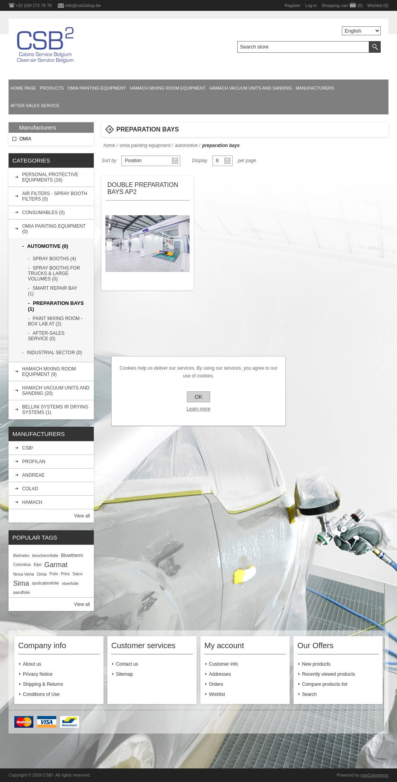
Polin (53, 574)
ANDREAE (33, 475)
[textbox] (303, 47)
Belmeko (21, 555)
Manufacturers (315, 88)
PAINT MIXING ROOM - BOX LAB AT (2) (55, 321)
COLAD (30, 488)
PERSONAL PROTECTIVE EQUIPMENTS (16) (50, 177)
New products (316, 664)
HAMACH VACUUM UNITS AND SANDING (250, 88)
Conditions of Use (41, 694)
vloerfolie (70, 583)
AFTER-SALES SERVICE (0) (46, 335)
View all (82, 516)
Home (109, 145)
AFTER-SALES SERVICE (34, 105)
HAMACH (32, 502)
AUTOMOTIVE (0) (47, 246)
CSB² (27, 448)
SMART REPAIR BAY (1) (52, 290)
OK (198, 397)
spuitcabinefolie (45, 583)
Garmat (55, 565)
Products (52, 88)
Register (292, 5)
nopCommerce (374, 775)
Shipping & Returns (43, 684)
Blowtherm (72, 555)
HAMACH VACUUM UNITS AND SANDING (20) (56, 390)
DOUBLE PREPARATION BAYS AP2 (142, 188)
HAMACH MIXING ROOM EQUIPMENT (168, 88)
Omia (41, 574)
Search (309, 694)
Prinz (65, 574)
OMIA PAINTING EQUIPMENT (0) (54, 228)
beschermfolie (45, 555)
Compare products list (324, 684)
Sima (21, 583)
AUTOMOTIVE (186, 145)
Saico (77, 574)
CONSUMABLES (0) (43, 212)
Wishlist (217, 694)
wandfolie (21, 592)
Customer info (223, 664)
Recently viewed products (328, 674)
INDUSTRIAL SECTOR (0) (54, 352)
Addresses (220, 674)
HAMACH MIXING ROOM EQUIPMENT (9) (49, 371)
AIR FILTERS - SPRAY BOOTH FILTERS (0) (54, 196)
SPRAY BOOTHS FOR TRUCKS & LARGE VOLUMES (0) (54, 273)
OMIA (25, 139)
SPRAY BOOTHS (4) (54, 258)
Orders (216, 684)
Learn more (198, 409)
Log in (311, 5)
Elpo (37, 564)
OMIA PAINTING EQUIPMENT (97, 88)
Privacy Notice (38, 674)
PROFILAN (33, 461)
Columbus (22, 564)
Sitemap (124, 674)
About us (32, 664)
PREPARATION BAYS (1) (56, 306)
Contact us (127, 664)
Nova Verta (23, 574)
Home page (23, 88)
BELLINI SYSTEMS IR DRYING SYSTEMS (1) (55, 409)
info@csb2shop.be (83, 5)
